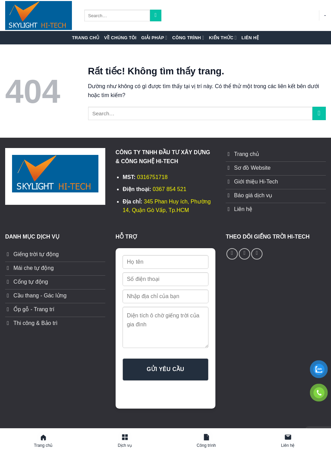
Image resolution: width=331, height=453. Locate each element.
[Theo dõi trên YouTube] (257, 254)
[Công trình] (206, 441)
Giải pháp (154, 37)
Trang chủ (85, 37)
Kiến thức (223, 37)
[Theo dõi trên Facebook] (232, 254)
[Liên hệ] (288, 441)
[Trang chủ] (43, 441)
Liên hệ (250, 37)
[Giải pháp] (124, 441)
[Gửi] (155, 15)
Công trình (188, 37)
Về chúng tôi (120, 37)
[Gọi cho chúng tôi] (244, 254)
